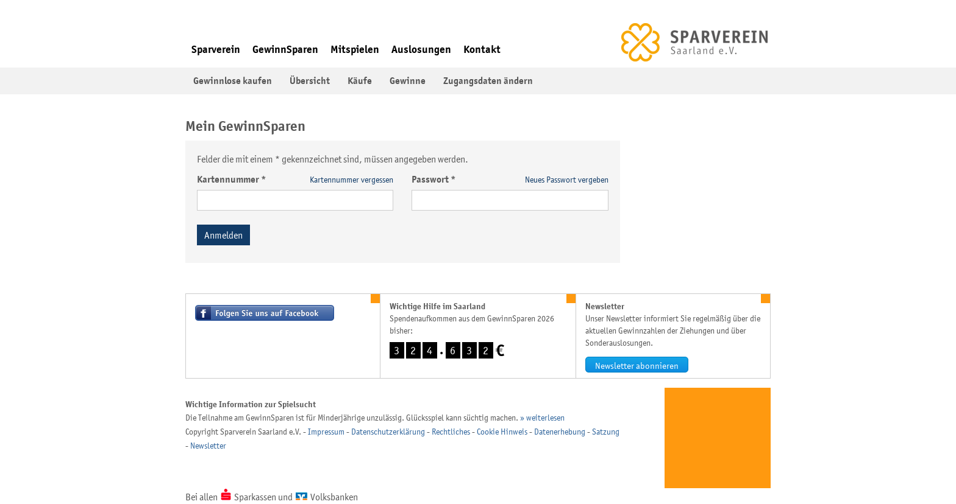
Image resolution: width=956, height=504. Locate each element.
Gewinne (408, 81)
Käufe (360, 81)
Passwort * (434, 179)
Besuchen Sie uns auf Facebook (264, 313)
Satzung (605, 431)
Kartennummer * (231, 179)
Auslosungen (421, 49)
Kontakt (482, 49)
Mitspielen (354, 49)
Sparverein (215, 49)
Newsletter (208, 445)
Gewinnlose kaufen (232, 81)
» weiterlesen (542, 417)
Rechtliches (451, 431)
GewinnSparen (285, 49)
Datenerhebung (559, 431)
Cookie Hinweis (502, 431)
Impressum (326, 431)
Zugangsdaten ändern (488, 81)
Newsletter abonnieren (637, 365)
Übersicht (310, 81)
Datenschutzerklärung (388, 431)
